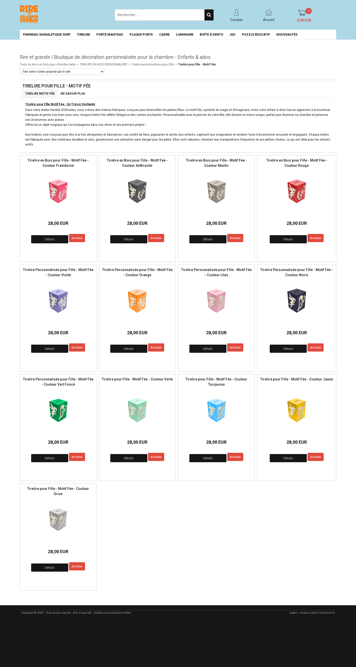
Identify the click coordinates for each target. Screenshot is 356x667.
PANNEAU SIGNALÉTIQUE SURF (46, 34)
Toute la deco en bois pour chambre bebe (48, 64)
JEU (232, 34)
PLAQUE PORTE (141, 34)
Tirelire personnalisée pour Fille (153, 64)
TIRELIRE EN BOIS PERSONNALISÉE (103, 64)
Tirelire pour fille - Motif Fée (197, 64)
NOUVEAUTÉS (286, 34)
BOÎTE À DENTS (211, 34)
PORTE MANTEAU (109, 34)
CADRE (164, 34)
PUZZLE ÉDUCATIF (256, 34)
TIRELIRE (83, 34)
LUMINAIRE (184, 34)
